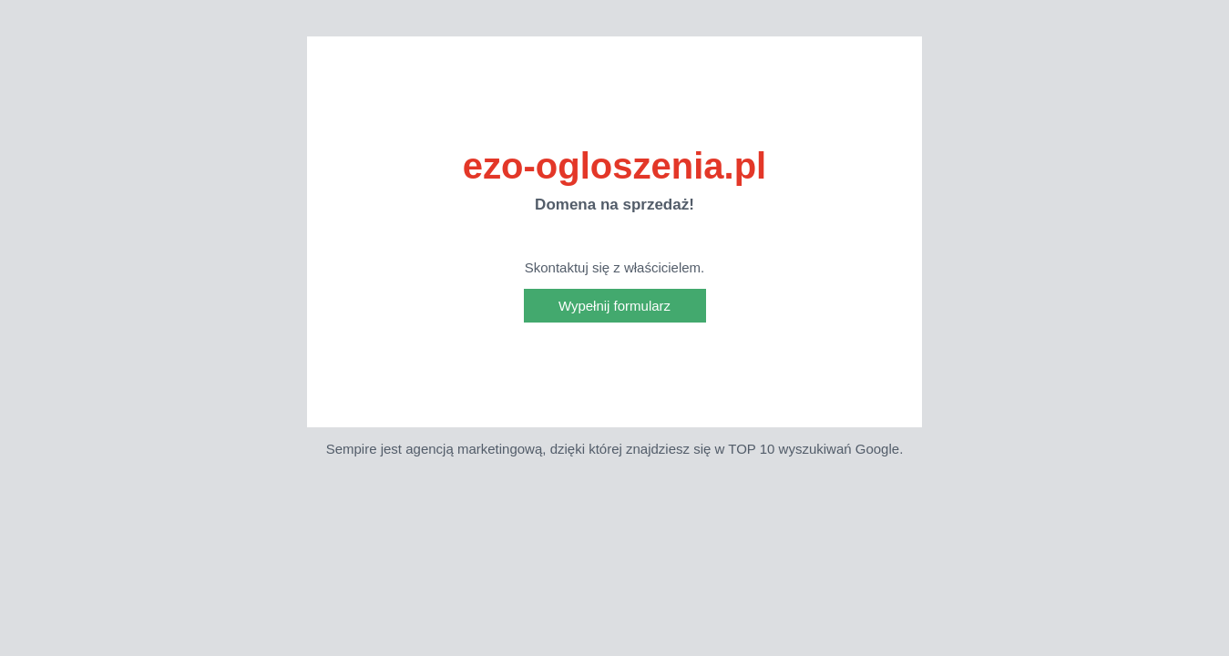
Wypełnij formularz (614, 305)
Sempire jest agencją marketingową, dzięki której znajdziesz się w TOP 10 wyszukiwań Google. (615, 448)
